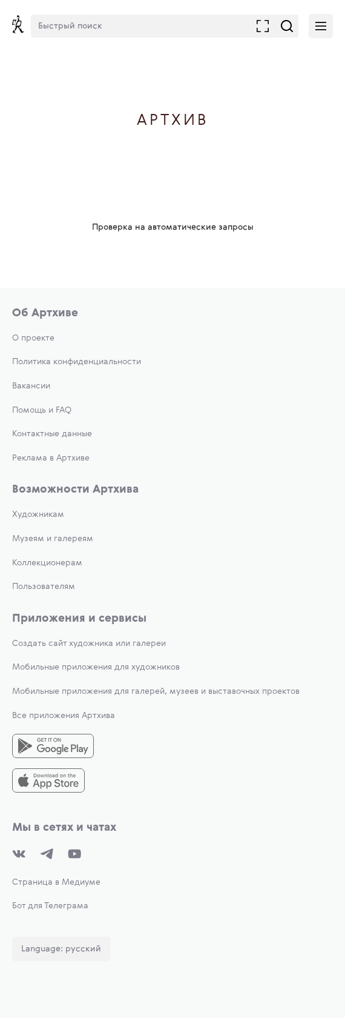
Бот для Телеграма (50, 906)
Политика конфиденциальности (76, 362)
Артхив (173, 120)
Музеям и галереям (52, 538)
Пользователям (43, 586)
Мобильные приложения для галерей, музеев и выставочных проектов (156, 691)
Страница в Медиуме (56, 882)
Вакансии (31, 386)
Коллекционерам (47, 563)
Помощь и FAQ (41, 410)
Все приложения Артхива (63, 715)
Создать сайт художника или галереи (89, 643)
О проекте (33, 338)
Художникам (38, 514)
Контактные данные (52, 434)
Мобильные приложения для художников (96, 667)
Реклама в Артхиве (51, 458)
